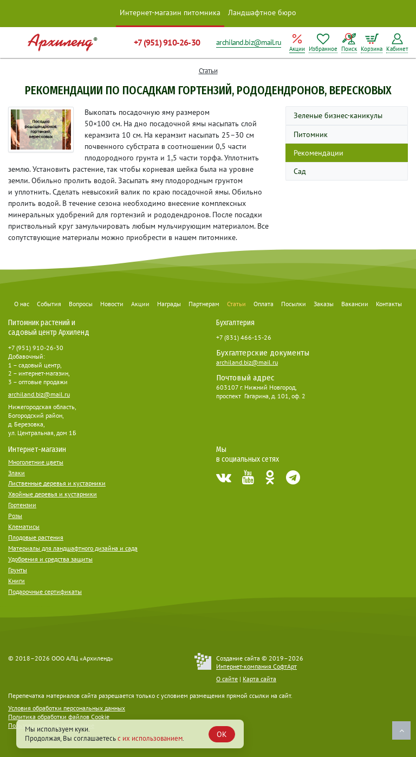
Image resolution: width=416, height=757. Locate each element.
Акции (140, 304)
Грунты (17, 570)
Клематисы (24, 526)
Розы (15, 516)
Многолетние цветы (35, 462)
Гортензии (22, 505)
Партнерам (203, 304)
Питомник (311, 134)
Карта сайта (259, 679)
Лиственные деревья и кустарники (57, 483)
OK (222, 734)
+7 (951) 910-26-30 (167, 42)
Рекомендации (318, 153)
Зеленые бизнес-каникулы (338, 115)
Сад (300, 171)
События (49, 304)
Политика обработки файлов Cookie (58, 717)
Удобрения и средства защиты (50, 559)
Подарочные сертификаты (45, 591)
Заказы (324, 304)
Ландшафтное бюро (262, 12)
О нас (21, 304)
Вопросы (81, 304)
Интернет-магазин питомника (170, 12)
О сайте (227, 679)
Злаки (16, 473)
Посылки (293, 304)
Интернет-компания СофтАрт (256, 666)
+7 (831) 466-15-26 (243, 337)
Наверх (401, 730)
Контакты (389, 304)
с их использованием (150, 738)
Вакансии (354, 304)
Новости (111, 304)
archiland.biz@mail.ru (248, 42)
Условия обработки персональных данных (66, 708)
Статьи (208, 70)
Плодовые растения (35, 537)
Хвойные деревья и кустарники (52, 494)
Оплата (263, 304)
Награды (169, 304)
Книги (16, 581)
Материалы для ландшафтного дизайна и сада (73, 548)
